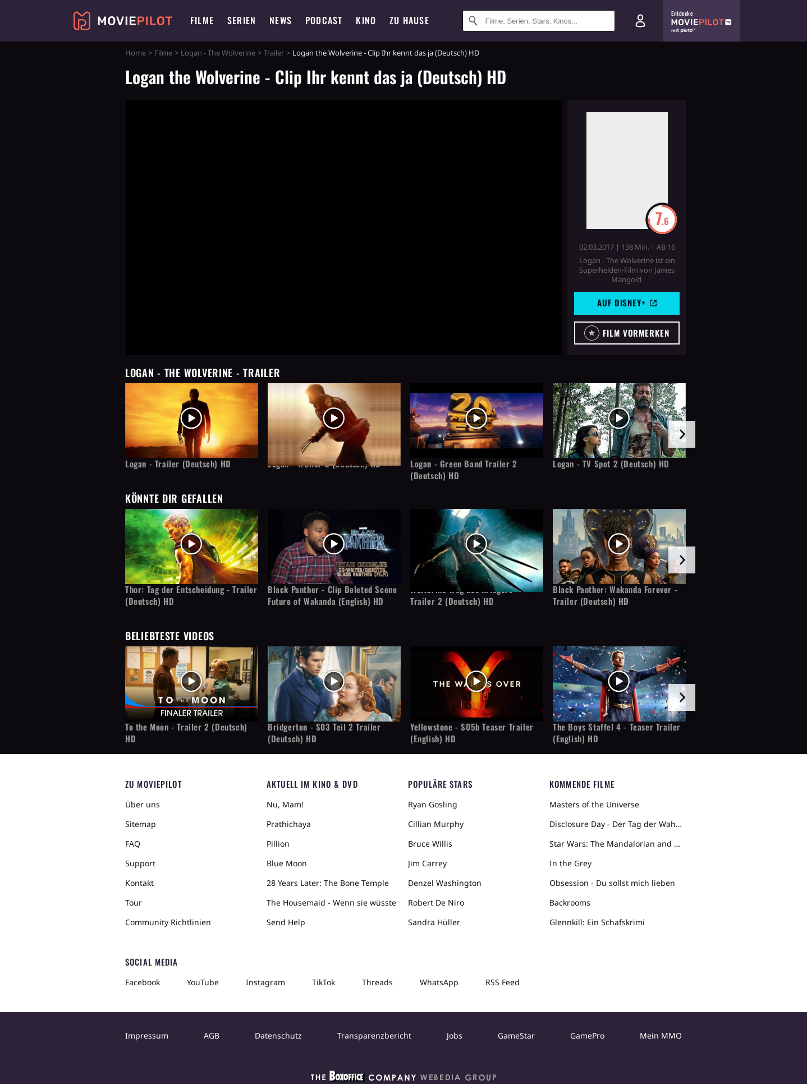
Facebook (142, 982)
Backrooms (569, 902)
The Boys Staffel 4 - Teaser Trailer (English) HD (617, 733)
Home (135, 53)
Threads (377, 982)
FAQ (132, 843)
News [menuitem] (280, 20)
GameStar (516, 1035)
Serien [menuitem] (241, 20)
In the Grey (570, 863)
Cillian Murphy (436, 824)
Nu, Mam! (285, 804)
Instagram (265, 982)
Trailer (274, 53)
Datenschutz (278, 1035)
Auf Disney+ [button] (627, 302)
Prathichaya (289, 824)
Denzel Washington (445, 883)
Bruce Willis (430, 843)
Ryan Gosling (432, 804)
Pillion (278, 843)
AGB (211, 1035)
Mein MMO (661, 1035)
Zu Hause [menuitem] (409, 20)
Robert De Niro (436, 902)
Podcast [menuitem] (323, 20)
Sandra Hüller (434, 922)
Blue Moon (287, 863)
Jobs (454, 1035)
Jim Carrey (427, 863)
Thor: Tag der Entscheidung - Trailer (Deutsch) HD (191, 595)
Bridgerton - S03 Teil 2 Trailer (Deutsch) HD (324, 733)
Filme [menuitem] (202, 20)
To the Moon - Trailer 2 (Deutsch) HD (186, 733)
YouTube (203, 982)
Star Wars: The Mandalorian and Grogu (615, 843)
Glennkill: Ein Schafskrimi (597, 922)
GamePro (587, 1035)
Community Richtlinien (168, 922)
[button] (627, 333)
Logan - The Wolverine (218, 53)
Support (140, 863)
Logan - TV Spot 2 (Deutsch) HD (611, 464)
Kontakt (139, 883)
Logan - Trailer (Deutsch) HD (178, 464)
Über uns (142, 804)
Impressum (146, 1035)
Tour (133, 902)
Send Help (286, 922)
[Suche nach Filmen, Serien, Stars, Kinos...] (538, 20)
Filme (163, 53)
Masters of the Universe (594, 804)
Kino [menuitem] (366, 20)
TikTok (323, 982)
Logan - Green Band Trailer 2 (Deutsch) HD (463, 469)
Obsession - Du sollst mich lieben (612, 883)
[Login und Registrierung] (640, 21)
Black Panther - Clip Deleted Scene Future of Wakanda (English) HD (332, 595)
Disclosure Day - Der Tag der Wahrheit (615, 824)
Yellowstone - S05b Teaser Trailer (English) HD (472, 733)
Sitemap (140, 824)
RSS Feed (502, 982)
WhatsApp (439, 982)
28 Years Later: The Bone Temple (328, 883)
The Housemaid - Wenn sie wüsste (331, 902)
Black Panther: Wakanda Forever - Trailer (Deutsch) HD (615, 595)
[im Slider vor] (681, 434)
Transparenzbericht (374, 1035)
